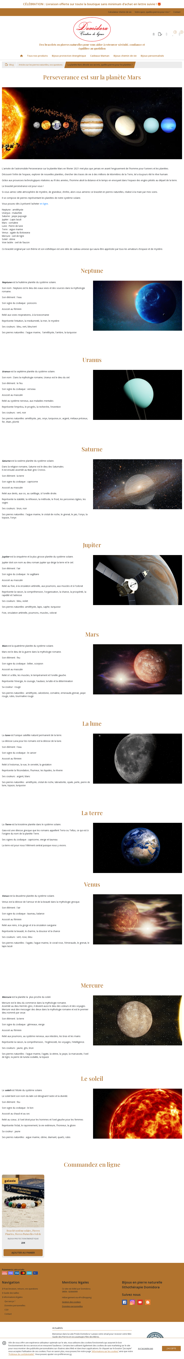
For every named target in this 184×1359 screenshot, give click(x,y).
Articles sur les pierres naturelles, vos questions (40, 64)
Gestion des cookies (71, 1302)
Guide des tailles (10, 1293)
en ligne (44, 203)
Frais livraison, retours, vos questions (20, 1288)
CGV (6, 1309)
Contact (176, 12)
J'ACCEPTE (171, 1348)
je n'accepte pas (145, 1348)
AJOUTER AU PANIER (23, 1252)
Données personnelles (15, 1305)
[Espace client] (166, 34)
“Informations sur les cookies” (105, 1351)
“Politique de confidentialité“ (21, 1354)
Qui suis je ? (10, 1301)
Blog (9, 64)
